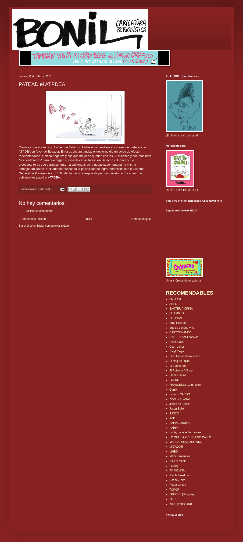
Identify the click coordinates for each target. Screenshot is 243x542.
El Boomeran (177, 365)
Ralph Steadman (179, 475)
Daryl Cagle (176, 351)
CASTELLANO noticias (183, 337)
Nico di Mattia (177, 461)
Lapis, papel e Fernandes (185, 432)
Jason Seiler (177, 408)
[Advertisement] (46, 242)
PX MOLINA (177, 470)
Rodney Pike (177, 480)
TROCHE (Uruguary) (182, 494)
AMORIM (175, 299)
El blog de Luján (179, 361)
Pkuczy (174, 465)
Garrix (173, 389)
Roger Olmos (177, 484)
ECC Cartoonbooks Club (184, 356)
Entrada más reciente (33, 219)
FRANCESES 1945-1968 (185, 384)
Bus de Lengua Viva (181, 327)
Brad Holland (177, 322)
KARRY (174, 427)
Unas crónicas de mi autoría (183, 280)
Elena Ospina (177, 375)
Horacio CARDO (179, 394)
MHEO (173, 451)
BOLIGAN (175, 318)
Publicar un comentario (39, 211)
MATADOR (176, 446)
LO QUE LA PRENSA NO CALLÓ (190, 437)
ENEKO (174, 380)
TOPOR (174, 489)
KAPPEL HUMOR (180, 422)
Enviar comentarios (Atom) (53, 225)
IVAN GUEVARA (179, 399)
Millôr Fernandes (179, 456)
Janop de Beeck (179, 404)
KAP (172, 418)
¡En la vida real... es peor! (182, 135)
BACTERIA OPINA (181, 308)
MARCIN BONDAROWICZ (186, 442)
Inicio (89, 219)
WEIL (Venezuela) (180, 504)
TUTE (173, 499)
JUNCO (174, 413)
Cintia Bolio (176, 342)
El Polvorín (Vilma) (181, 370)
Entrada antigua (141, 219)
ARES (173, 304)
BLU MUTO (176, 313)
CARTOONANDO (180, 332)
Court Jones (177, 346)
